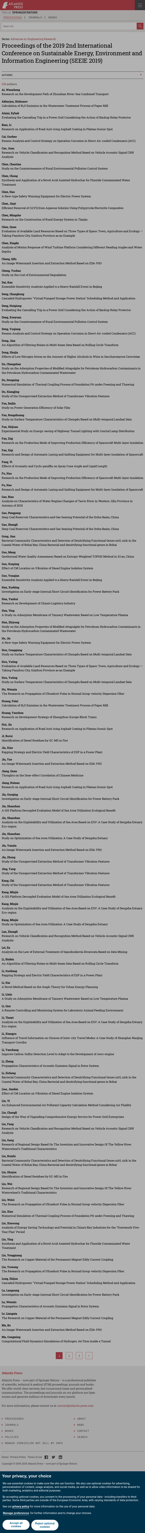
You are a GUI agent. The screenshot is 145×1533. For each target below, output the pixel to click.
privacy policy (20, 1507)
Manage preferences (16, 1513)
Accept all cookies (15, 1525)
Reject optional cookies (45, 1525)
